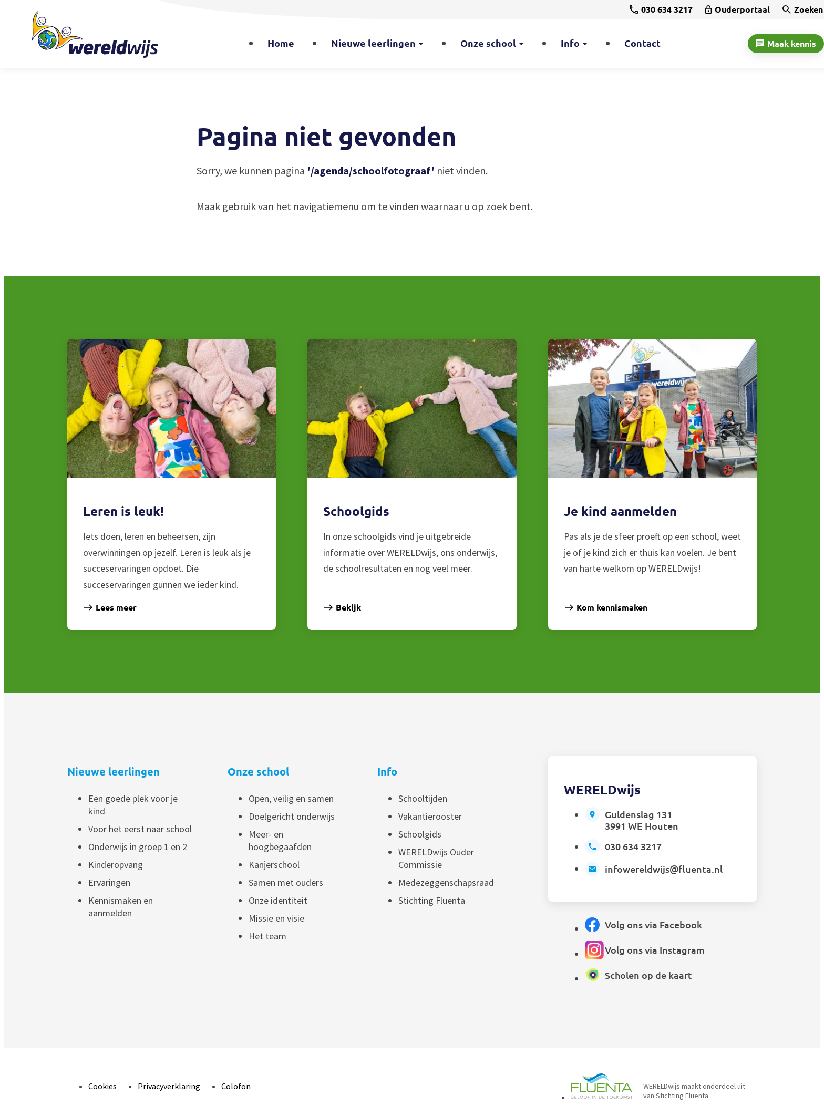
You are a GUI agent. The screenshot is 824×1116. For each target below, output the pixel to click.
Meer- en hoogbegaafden (280, 840)
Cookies (102, 1086)
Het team (267, 936)
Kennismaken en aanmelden (120, 906)
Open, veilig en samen (291, 798)
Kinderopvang (115, 865)
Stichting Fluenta (431, 900)
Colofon (236, 1086)
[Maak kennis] (786, 43)
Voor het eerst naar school (140, 829)
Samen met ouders (286, 882)
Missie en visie (276, 918)
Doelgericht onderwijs (292, 816)
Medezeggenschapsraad (446, 882)
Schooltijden (422, 798)
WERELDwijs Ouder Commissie (436, 858)
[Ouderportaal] (737, 9)
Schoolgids (419, 834)
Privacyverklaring (169, 1086)
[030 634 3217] (661, 9)
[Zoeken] (802, 9)
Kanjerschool (274, 865)
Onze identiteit (278, 900)
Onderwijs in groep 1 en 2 (137, 847)
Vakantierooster (430, 816)
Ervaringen (109, 882)
